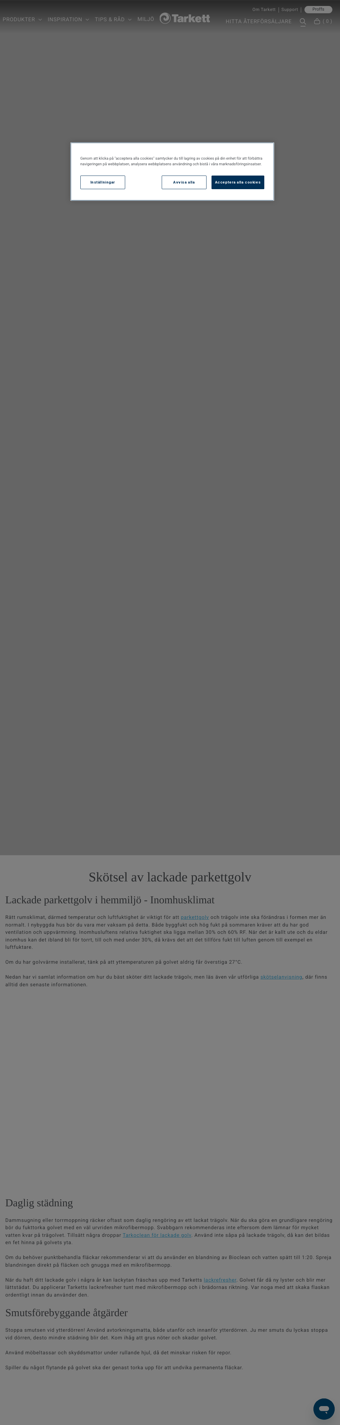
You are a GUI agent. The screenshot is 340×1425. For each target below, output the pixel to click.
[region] (172, 171)
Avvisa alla (184, 182)
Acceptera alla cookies (238, 182)
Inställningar (102, 182)
